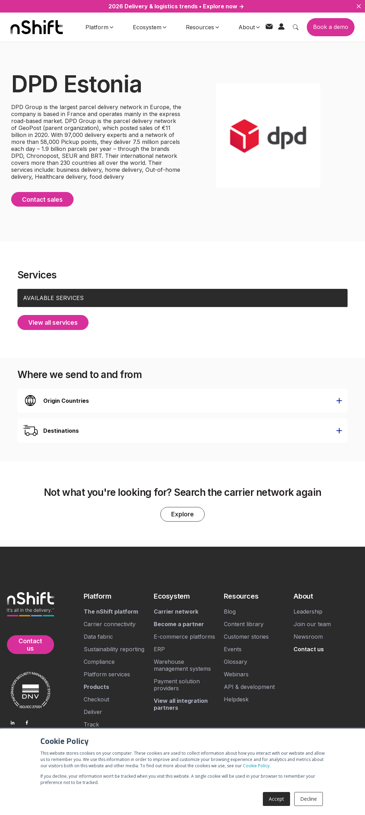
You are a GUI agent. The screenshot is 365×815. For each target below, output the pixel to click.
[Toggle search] (295, 27)
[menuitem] (116, 596)
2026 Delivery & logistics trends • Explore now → (176, 6)
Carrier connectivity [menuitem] (110, 623)
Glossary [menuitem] (235, 661)
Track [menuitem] (91, 724)
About (249, 27)
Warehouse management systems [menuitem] (182, 665)
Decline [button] (308, 798)
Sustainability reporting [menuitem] (114, 648)
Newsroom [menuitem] (308, 636)
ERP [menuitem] (159, 648)
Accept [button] (276, 798)
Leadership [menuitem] (308, 611)
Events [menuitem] (233, 648)
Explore (182, 513)
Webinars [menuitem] (236, 673)
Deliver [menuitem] (93, 711)
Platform (99, 27)
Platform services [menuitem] (107, 673)
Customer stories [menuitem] (246, 636)
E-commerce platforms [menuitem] (184, 636)
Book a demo (330, 26)
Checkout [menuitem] (96, 698)
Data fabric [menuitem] (98, 636)
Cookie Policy (256, 766)
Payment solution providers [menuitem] (177, 684)
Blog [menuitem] (230, 611)
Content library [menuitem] (244, 623)
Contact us (30, 644)
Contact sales (43, 198)
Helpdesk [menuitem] (236, 698)
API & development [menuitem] (249, 686)
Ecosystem (149, 27)
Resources (202, 27)
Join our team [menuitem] (312, 623)
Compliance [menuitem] (99, 661)
